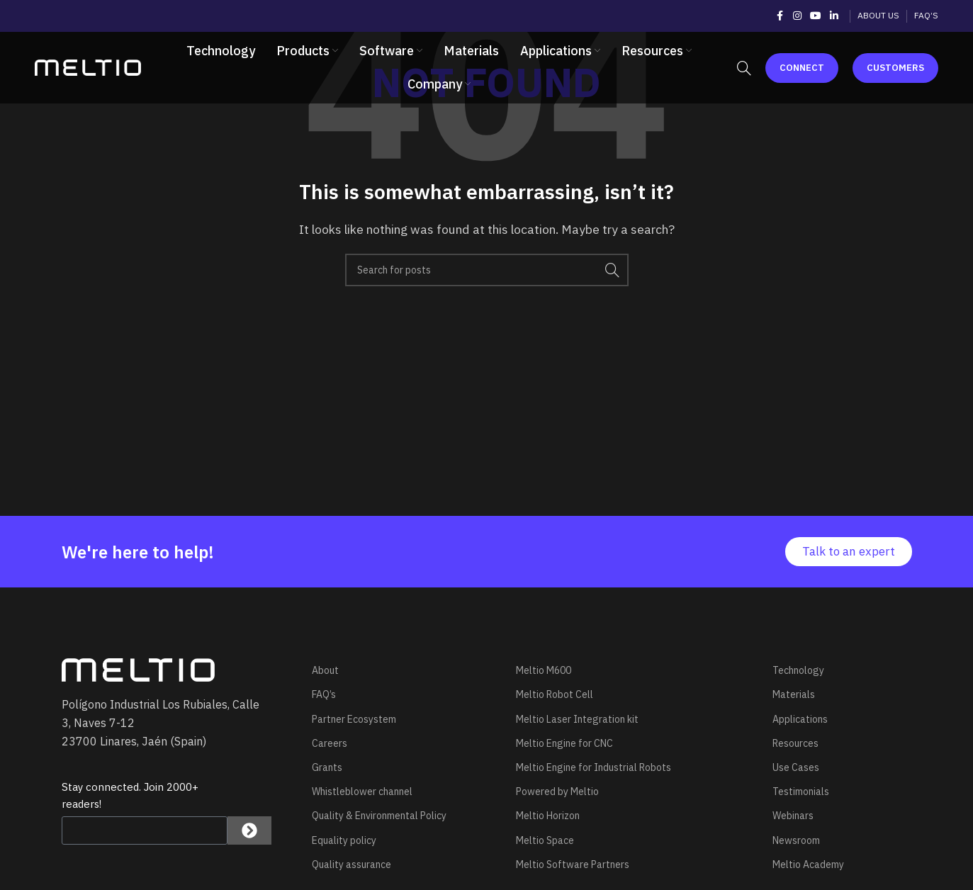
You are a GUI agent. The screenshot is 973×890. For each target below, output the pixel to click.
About (325, 670)
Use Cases (795, 767)
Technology (798, 670)
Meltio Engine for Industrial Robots (593, 767)
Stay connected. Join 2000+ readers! (130, 795)
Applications (800, 719)
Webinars (793, 815)
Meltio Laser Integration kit (577, 719)
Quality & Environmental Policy (379, 815)
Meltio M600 (543, 670)
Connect (802, 69)
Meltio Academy (808, 864)
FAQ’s (324, 694)
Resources (795, 743)
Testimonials (800, 791)
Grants (327, 767)
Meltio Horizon (548, 815)
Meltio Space (545, 840)
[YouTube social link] (816, 16)
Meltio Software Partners (572, 864)
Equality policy (344, 840)
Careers (329, 743)
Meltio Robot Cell (554, 694)
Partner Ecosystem (354, 719)
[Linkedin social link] (834, 16)
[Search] (744, 69)
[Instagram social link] (797, 16)
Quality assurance (351, 864)
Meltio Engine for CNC (564, 743)
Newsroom (796, 840)
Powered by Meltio (557, 791)
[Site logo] (88, 68)
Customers (895, 69)
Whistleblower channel (362, 791)
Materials (793, 694)
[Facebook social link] (780, 16)
